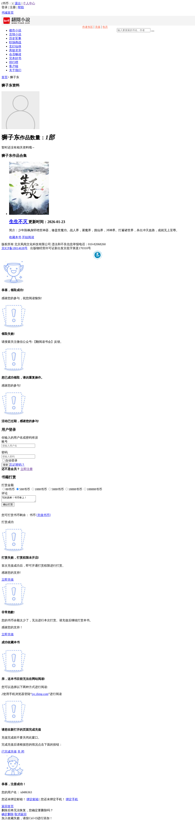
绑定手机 (72, 800)
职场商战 (15, 42)
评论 (5, 493)
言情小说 (15, 34)
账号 (5, 441)
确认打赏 (8, 505)
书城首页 (8, 12)
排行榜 (13, 62)
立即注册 (26, 469)
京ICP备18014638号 (15, 248)
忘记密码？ (17, 464)
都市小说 (15, 30)
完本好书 (15, 58)
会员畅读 (15, 54)
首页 (5, 77)
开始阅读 (28, 237)
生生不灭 (18, 221)
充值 (97, 27)
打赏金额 (8, 485)
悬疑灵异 (15, 50)
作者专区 (87, 27)
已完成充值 (9, 752)
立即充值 (8, 580)
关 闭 (20, 752)
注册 (13, 7)
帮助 (21, 7)
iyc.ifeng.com (40, 695)
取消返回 (20, 815)
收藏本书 (15, 237)
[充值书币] (43, 516)
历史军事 (15, 38)
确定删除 (8, 815)
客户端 (13, 66)
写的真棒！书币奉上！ (21, 499)
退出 (18, 3)
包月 (105, 27)
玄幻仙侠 (15, 46)
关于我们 (15, 70)
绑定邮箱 (33, 800)
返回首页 (8, 807)
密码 (5, 452)
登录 (5, 7)
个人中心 (29, 3)
